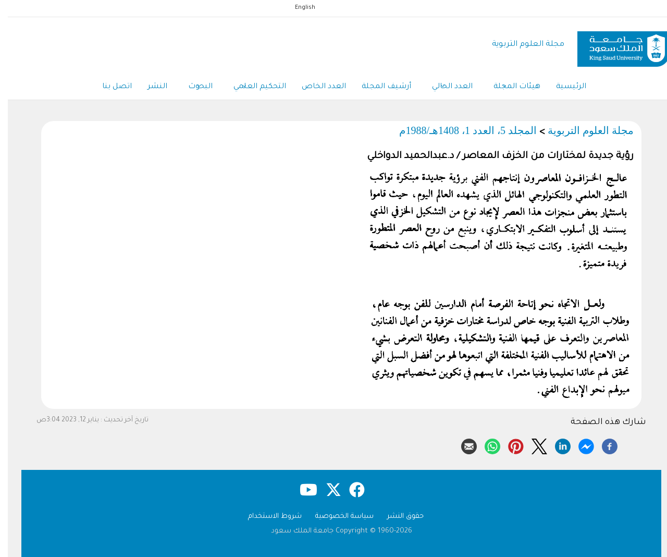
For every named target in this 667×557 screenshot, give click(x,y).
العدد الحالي (444, 87)
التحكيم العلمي (252, 87)
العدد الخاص (316, 87)
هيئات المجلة (509, 87)
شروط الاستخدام (267, 516)
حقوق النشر (397, 516)
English (297, 8)
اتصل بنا (109, 87)
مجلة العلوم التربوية (520, 44)
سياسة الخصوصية (336, 516)
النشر (149, 87)
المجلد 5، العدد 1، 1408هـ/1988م (460, 130)
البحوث (192, 87)
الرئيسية (563, 87)
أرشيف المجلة (378, 87)
